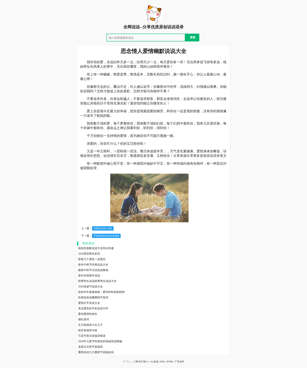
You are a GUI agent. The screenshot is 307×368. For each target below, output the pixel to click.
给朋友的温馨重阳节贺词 (93, 297)
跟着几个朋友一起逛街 (92, 259)
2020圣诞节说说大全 (90, 286)
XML (162, 361)
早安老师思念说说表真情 (106, 235)
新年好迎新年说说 (89, 275)
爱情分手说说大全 (89, 303)
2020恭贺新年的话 (89, 253)
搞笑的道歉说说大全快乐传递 (96, 248)
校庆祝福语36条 (87, 330)
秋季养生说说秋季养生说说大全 (97, 281)
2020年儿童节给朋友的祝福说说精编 (100, 341)
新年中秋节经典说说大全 (93, 264)
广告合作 (179, 361)
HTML (170, 361)
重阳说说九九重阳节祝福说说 (96, 352)
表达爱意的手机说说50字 (93, 308)
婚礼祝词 (83, 319)
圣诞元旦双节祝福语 (90, 346)
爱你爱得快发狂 (87, 313)
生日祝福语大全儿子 (90, 324)
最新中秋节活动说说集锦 (93, 270)
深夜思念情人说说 (102, 228)
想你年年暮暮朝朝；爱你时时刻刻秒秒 (101, 292)
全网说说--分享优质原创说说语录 (153, 27)
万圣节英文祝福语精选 (92, 335)
